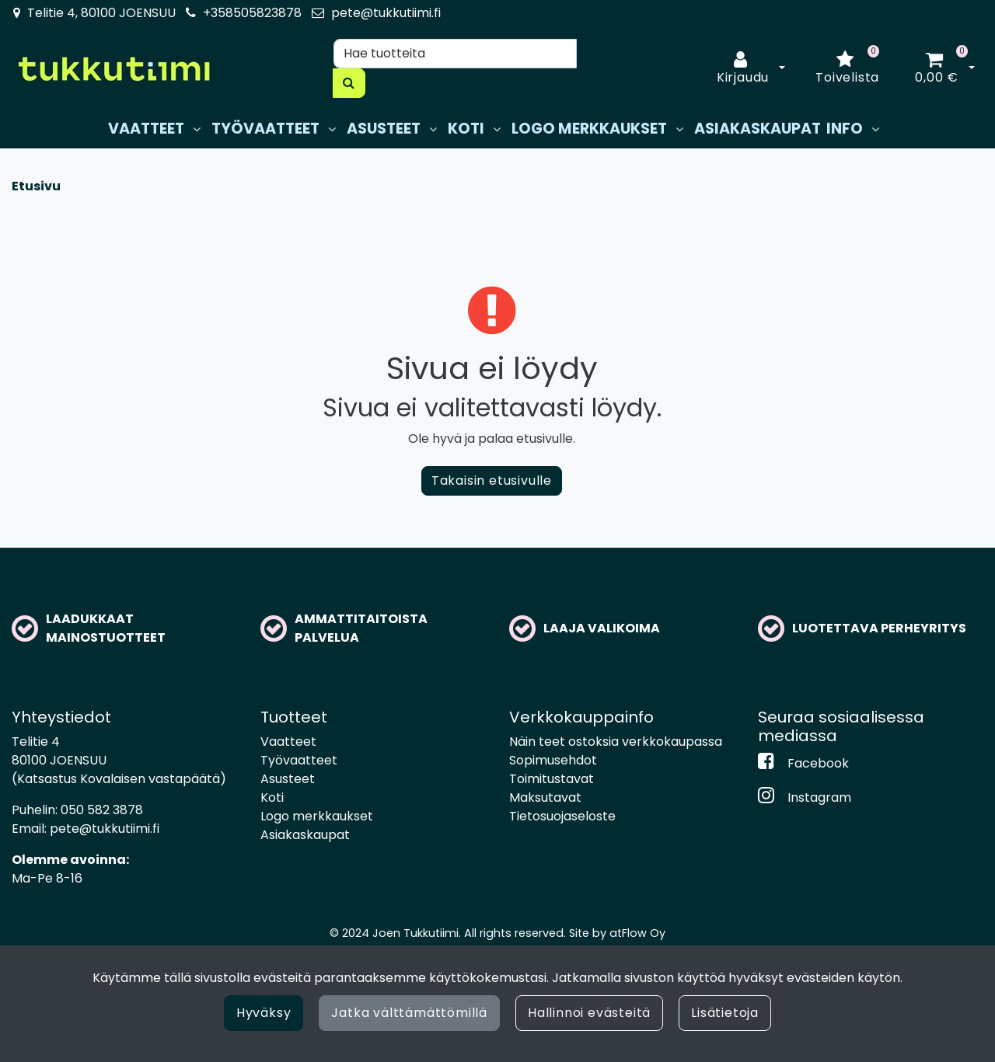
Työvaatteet (298, 760)
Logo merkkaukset (316, 816)
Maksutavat (545, 797)
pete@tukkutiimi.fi (386, 13)
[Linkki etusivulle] (113, 68)
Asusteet (287, 779)
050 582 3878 (102, 810)
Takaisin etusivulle (491, 480)
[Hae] (455, 53)
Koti (272, 797)
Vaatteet (288, 741)
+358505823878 (252, 13)
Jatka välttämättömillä (409, 1013)
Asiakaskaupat (305, 835)
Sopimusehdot (553, 760)
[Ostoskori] (937, 68)
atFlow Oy (637, 933)
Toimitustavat (551, 779)
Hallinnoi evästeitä (589, 1013)
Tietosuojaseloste (562, 816)
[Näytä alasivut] (196, 129)
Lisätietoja (725, 1013)
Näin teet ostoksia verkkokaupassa (615, 741)
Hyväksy (264, 1013)
